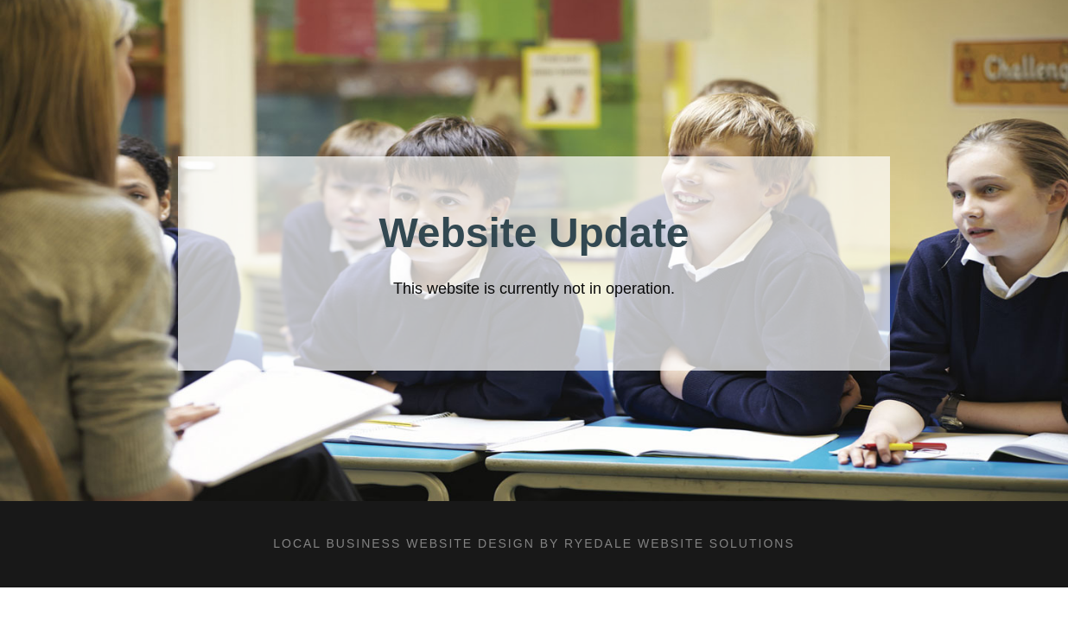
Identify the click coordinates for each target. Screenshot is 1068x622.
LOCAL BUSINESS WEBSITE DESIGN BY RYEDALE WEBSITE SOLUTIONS (534, 543)
